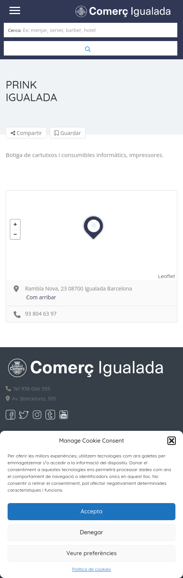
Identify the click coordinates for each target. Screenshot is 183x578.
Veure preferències (91, 553)
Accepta (91, 511)
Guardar (68, 133)
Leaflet (166, 276)
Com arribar (41, 297)
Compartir (26, 133)
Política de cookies (91, 569)
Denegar (91, 532)
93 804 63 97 (41, 313)
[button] (171, 441)
